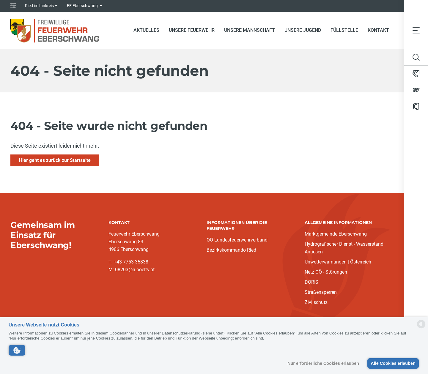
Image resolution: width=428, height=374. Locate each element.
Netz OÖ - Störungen (326, 272)
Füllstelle (344, 30)
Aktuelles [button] (146, 30)
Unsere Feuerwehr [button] (192, 30)
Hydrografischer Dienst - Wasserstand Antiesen (344, 248)
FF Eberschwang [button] (83, 5)
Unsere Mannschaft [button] (249, 30)
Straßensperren (321, 292)
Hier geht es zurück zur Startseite (55, 160)
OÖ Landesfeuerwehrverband (237, 240)
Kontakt (378, 30)
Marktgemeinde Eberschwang (336, 234)
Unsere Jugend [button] (302, 30)
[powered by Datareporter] (421, 327)
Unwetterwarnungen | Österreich (338, 262)
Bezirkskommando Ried (231, 250)
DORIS (311, 282)
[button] (17, 350)
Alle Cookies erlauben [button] (393, 363)
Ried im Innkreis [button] (39, 5)
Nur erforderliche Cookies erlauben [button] (323, 363)
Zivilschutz (316, 302)
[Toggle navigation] (416, 30)
